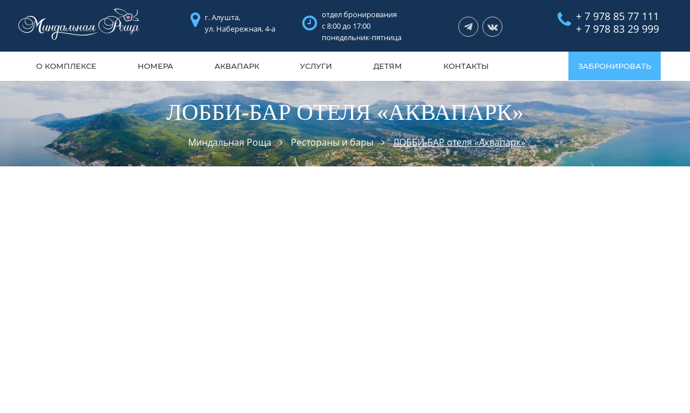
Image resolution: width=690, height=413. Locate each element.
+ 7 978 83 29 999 (617, 29)
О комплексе (66, 66)
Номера (155, 66)
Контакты (466, 66)
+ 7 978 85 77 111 (617, 16)
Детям (387, 66)
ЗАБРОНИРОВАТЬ (614, 66)
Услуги (316, 66)
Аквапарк (237, 66)
